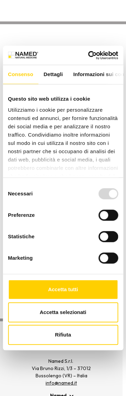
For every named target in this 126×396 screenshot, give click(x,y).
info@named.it (61, 383)
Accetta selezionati (63, 312)
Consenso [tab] (20, 74)
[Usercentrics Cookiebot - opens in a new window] (89, 55)
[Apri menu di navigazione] (116, 12)
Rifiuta (63, 335)
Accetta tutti (63, 289)
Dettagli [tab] (53, 74)
